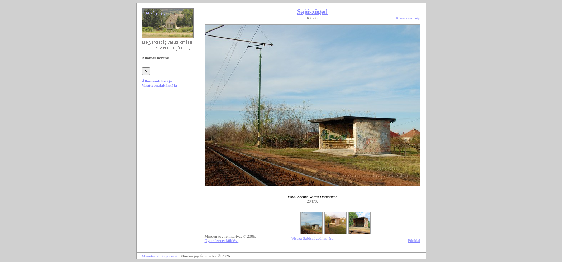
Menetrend (150, 256)
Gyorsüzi (169, 256)
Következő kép (408, 18)
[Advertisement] (167, 148)
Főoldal (414, 240)
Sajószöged (312, 11)
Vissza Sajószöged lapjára (312, 238)
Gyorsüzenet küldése (222, 240)
